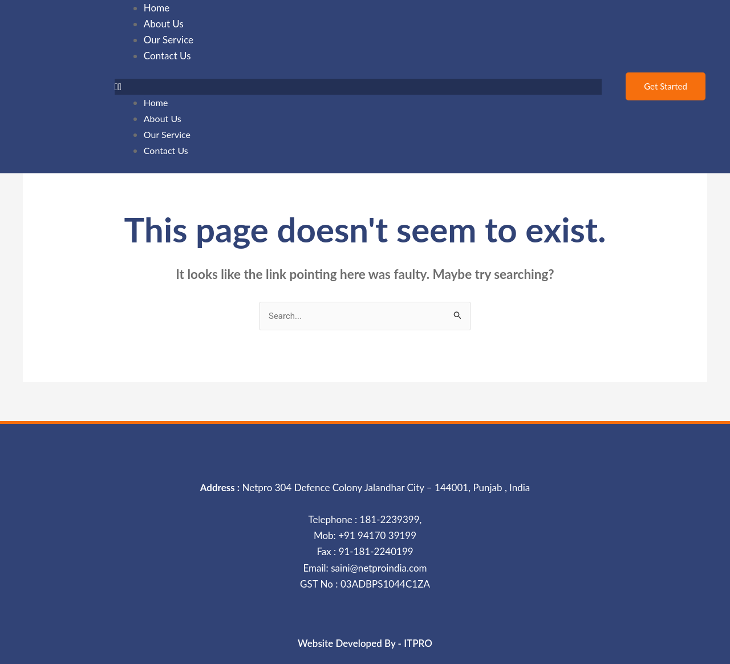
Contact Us (167, 56)
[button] (358, 87)
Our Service (167, 134)
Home (156, 102)
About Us (162, 118)
